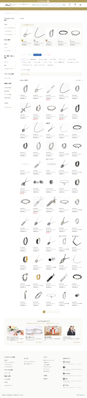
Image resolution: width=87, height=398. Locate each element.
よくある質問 (46, 365)
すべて (23, 54)
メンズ (69, 8)
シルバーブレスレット (50, 303)
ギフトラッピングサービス (29, 362)
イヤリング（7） (62, 59)
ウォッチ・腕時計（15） (59, 62)
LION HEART (24, 41)
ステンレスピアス (50, 154)
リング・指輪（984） (31, 59)
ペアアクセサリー (8, 31)
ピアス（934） (53, 59)
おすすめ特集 (7, 379)
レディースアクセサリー (9, 27)
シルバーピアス (49, 43)
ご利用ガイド (46, 362)
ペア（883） (30, 54)
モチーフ (6, 62)
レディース (17, 8)
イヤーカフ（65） (72, 59)
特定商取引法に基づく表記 (18, 395)
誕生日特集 (6, 91)
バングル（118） (37, 62)
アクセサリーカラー (8, 68)
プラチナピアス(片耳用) (51, 267)
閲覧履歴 (45, 379)
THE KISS (48, 134)
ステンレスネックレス (26, 43)
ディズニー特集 (7, 94)
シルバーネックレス (24, 116)
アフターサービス (47, 367)
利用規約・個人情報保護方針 (7, 395)
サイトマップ (46, 369)
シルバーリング (36, 303)
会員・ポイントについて (49, 360)
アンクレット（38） (47, 62)
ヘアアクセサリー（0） (27, 65)
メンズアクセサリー (8, 34)
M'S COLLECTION (49, 189)
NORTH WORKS (49, 208)
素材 (5, 65)
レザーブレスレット (62, 43)
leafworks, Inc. (82, 395)
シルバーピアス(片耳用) (77, 210)
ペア (44, 8)
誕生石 (5, 44)
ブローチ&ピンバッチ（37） (73, 62)
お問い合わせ (46, 371)
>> (58, 312)
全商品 (5, 24)
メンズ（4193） (38, 54)
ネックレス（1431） (43, 59)
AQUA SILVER (35, 189)
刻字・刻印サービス (28, 364)
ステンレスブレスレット (75, 43)
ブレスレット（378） (26, 62)
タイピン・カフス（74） (39, 65)
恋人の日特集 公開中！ (43, 1)
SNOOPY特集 (7, 97)
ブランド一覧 (7, 78)
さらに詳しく (25, 74)
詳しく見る (19, 342)
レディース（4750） (48, 54)
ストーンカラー (7, 50)
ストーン (6, 47)
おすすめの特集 (7, 87)
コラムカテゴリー (8, 107)
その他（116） (50, 65)
